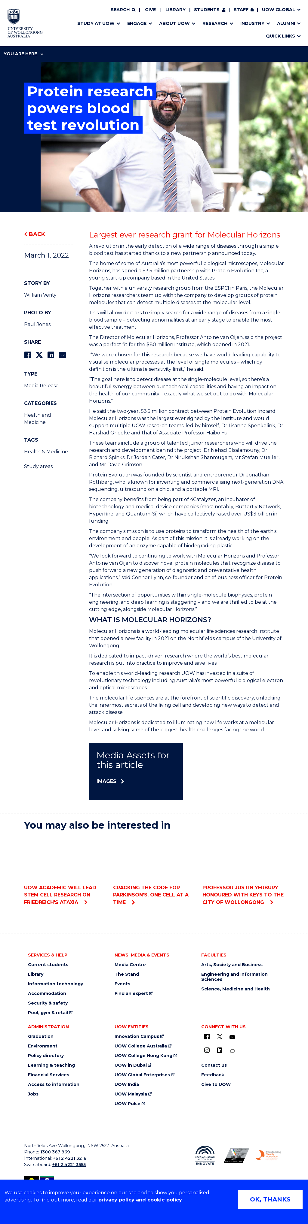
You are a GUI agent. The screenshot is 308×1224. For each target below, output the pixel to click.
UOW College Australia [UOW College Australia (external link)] (141, 1046)
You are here (23, 53)
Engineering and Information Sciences (234, 977)
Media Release (41, 385)
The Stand (127, 974)
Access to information (53, 1084)
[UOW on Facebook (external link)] (207, 1036)
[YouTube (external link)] (232, 1037)
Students (207, 9)
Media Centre (130, 964)
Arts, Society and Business (232, 964)
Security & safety (48, 1003)
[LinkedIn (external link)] (219, 1050)
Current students (48, 964)
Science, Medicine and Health (235, 989)
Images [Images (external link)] (106, 781)
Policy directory (46, 1055)
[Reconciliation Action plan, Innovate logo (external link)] (205, 1155)
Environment (42, 1046)
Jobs (33, 1094)
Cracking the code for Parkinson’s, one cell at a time (154, 870)
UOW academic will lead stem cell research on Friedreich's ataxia (65, 870)
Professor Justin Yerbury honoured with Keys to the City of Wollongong (243, 870)
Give (150, 9)
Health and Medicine (37, 418)
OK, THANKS (270, 1199)
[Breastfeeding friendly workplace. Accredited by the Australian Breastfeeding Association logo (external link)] (268, 1155)
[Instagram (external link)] (207, 1050)
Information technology (55, 984)
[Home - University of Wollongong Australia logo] (25, 23)
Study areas (38, 466)
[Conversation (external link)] (232, 1051)
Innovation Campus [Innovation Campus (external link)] (137, 1036)
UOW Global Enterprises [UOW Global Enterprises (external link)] (142, 1074)
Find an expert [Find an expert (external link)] (131, 993)
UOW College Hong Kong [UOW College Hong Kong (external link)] (143, 1055)
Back (37, 234)
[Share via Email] (62, 355)
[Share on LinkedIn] (50, 355)
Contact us (214, 1065)
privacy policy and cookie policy (140, 1200)
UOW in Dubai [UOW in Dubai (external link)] (131, 1065)
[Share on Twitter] (39, 355)
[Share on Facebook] (27, 355)
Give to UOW (216, 1084)
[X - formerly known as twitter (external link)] (219, 1036)
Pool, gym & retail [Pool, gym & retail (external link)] (48, 1012)
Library (175, 9)
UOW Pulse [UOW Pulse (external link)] (127, 1103)
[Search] (123, 10)
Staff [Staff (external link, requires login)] (241, 9)
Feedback (212, 1074)
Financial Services (48, 1074)
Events (122, 984)
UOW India (127, 1084)
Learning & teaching (51, 1065)
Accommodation (47, 993)
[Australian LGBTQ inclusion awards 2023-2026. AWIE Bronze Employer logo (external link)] (236, 1155)
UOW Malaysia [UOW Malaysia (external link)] (131, 1094)
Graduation (41, 1036)
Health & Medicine (46, 452)
